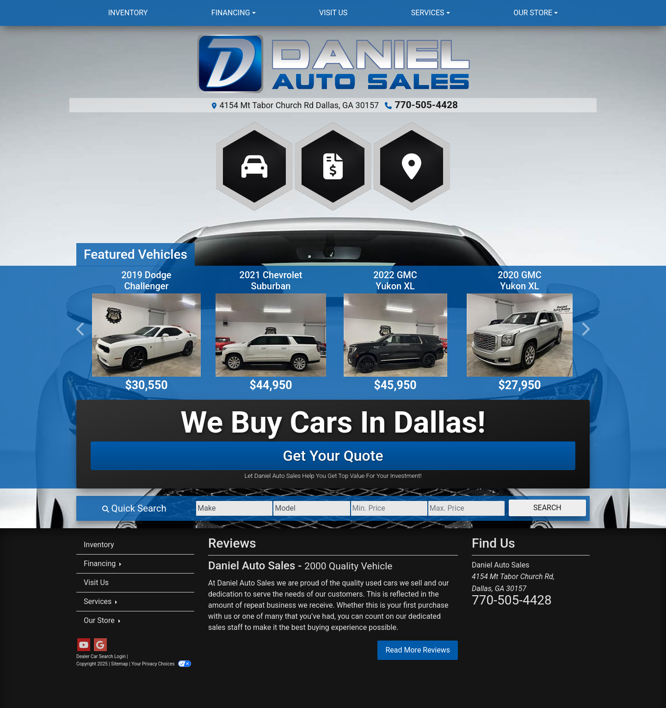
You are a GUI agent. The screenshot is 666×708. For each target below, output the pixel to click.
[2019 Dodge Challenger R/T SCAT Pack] (146, 334)
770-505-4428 (426, 104)
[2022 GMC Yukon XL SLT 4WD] (395, 334)
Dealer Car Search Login (101, 656)
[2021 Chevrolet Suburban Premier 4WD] (271, 334)
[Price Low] (366, 508)
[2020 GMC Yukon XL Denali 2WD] (519, 334)
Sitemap (119, 663)
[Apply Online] (333, 166)
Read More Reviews (417, 649)
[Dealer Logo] (333, 65)
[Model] (280, 508)
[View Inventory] (254, 166)
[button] (81, 328)
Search (543, 507)
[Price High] (453, 508)
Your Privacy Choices (161, 663)
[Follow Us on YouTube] (83, 645)
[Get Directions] (411, 166)
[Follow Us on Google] (100, 645)
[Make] (194, 508)
